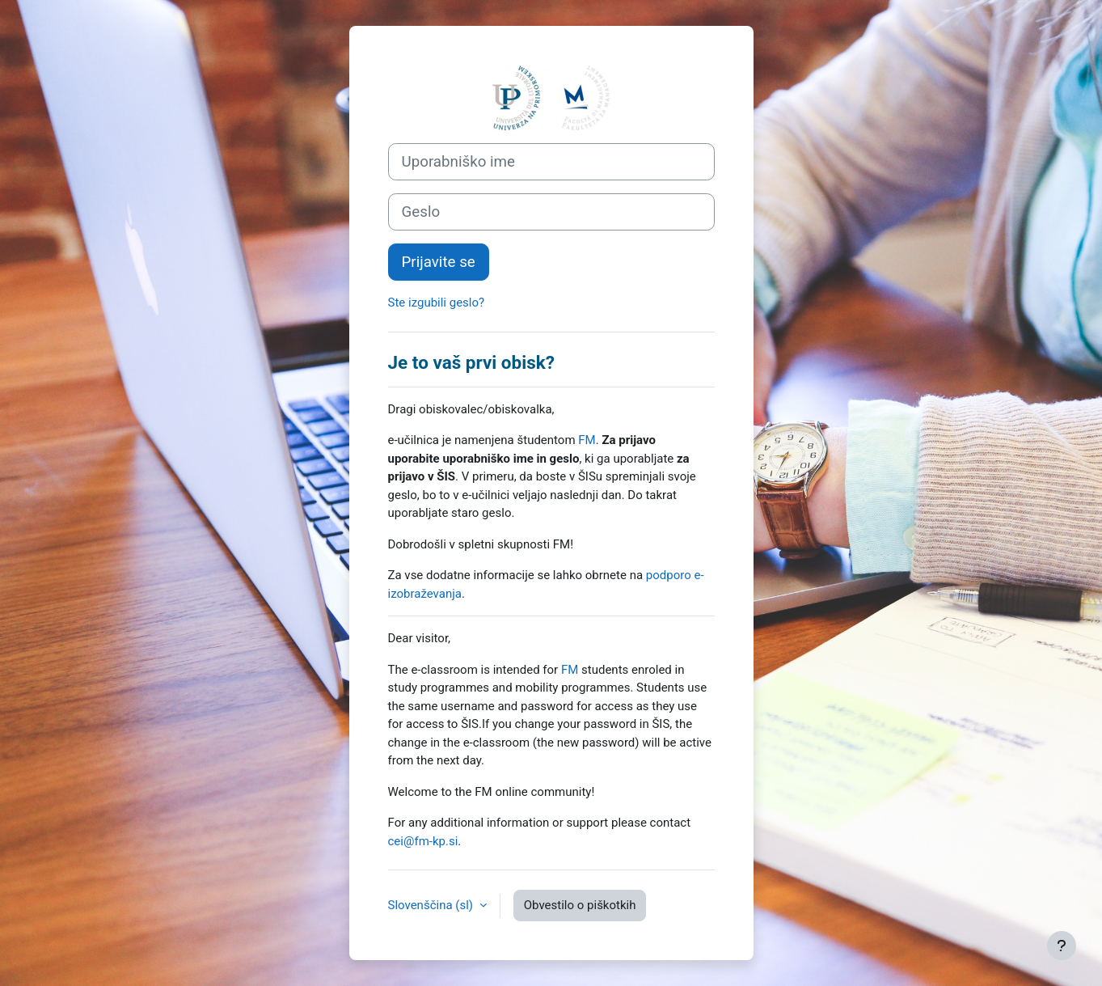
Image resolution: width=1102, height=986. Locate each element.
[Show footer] (1061, 945)
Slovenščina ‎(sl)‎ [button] (432, 905)
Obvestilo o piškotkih (580, 905)
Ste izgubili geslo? (436, 302)
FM (586, 440)
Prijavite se (438, 262)
